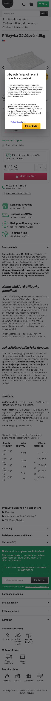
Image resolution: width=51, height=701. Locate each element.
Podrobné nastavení (18, 122)
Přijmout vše (31, 126)
